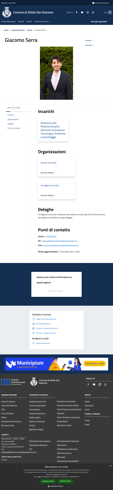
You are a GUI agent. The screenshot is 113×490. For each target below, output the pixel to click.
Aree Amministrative (9, 405)
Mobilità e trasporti (36, 429)
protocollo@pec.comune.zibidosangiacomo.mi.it (59, 241)
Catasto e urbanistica (37, 421)
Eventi (87, 424)
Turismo (32, 425)
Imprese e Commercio (37, 413)
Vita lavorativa (34, 409)
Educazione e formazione (66, 401)
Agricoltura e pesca (64, 425)
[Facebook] (73, 12)
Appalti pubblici (35, 417)
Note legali (61, 457)
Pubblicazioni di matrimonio (67, 449)
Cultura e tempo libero (37, 405)
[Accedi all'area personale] (100, 3)
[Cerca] (109, 12)
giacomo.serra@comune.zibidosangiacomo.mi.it (61, 245)
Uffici (3, 409)
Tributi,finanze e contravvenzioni (69, 409)
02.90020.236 (51, 236)
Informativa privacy (64, 453)
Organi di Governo (8, 401)
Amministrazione (18, 30)
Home (6, 30)
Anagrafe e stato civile (37, 401)
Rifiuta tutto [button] (65, 481)
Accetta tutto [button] (48, 481)
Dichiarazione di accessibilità (67, 461)
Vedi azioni (90, 45)
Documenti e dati (7, 425)
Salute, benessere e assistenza (68, 417)
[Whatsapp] (89, 12)
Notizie (87, 401)
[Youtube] (78, 12)
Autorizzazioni (62, 421)
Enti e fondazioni (7, 413)
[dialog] (56, 477)
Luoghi (87, 420)
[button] (56, 486)
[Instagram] (84, 12)
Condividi (89, 40)
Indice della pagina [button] (14, 108)
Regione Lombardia (8, 3)
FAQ (30, 449)
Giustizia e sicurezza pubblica (68, 405)
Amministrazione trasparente (68, 441)
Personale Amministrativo (11, 421)
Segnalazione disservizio (38, 445)
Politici (29, 30)
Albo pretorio (62, 445)
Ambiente (60, 413)
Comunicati (89, 405)
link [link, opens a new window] (78, 477)
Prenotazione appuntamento (40, 441)
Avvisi (87, 409)
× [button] (110, 466)
